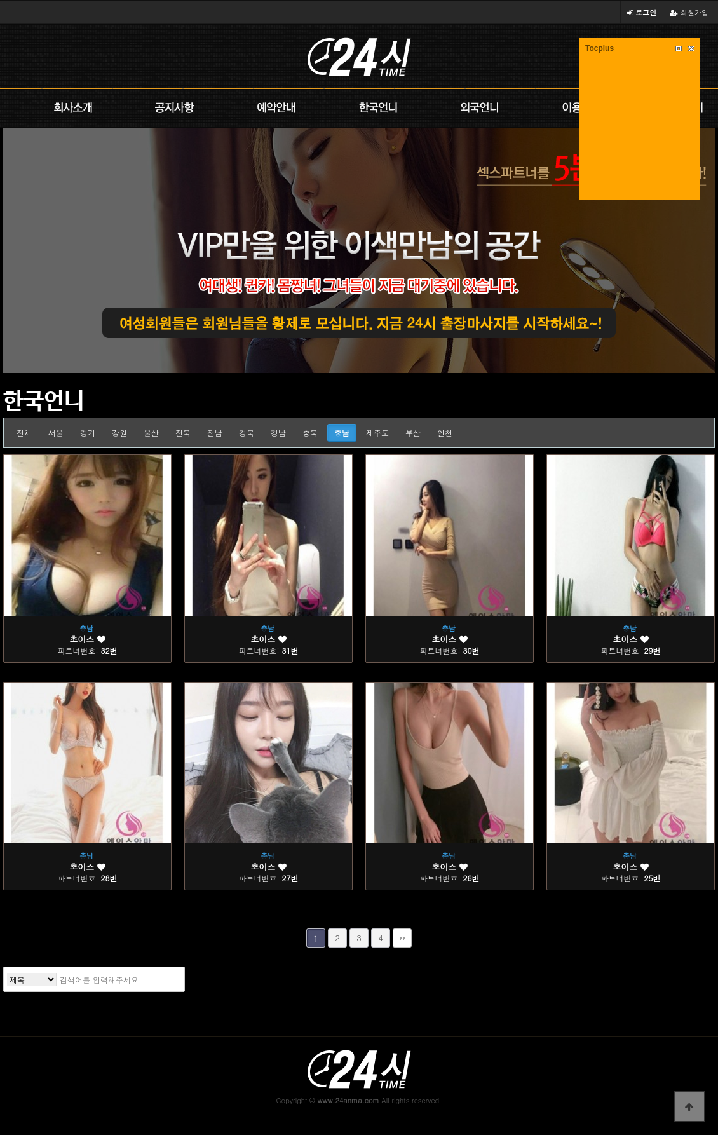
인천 (444, 432)
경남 (278, 432)
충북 (310, 432)
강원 (119, 432)
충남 (341, 432)
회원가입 (689, 12)
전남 (214, 432)
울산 (151, 432)
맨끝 (402, 938)
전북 (183, 432)
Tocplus (599, 48)
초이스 (87, 639)
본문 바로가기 (0, 0)
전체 (24, 432)
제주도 (377, 432)
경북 (246, 432)
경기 (87, 432)
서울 (56, 432)
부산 (413, 432)
